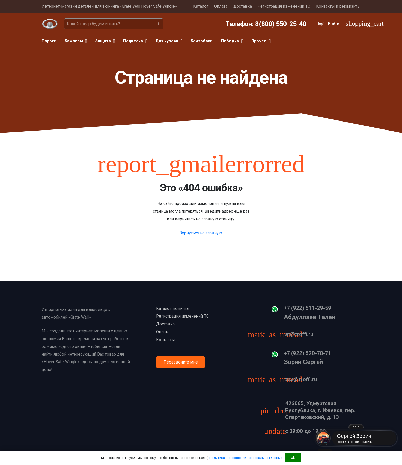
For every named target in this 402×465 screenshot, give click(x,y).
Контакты (165, 339)
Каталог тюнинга (172, 308)
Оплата (220, 6)
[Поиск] (159, 24)
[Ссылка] (50, 23)
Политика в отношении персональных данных (245, 458)
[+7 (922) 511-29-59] (277, 310)
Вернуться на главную (200, 232)
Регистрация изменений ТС (283, 6)
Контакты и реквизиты (338, 6)
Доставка (242, 6)
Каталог (200, 6)
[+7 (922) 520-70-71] (277, 356)
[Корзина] (353, 24)
